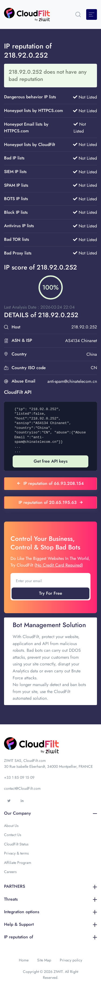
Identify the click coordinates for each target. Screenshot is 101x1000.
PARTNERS (50, 886)
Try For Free (50, 593)
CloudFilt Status (16, 844)
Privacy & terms (16, 853)
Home (24, 960)
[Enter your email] (50, 580)
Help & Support (50, 924)
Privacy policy (71, 960)
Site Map (44, 960)
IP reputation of (50, 937)
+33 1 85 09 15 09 (19, 777)
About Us (11, 825)
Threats (50, 899)
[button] (78, 14)
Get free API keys (51, 461)
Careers (10, 871)
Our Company (50, 813)
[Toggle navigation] (91, 14)
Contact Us (12, 834)
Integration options (50, 912)
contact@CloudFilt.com (22, 788)
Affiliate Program (17, 862)
